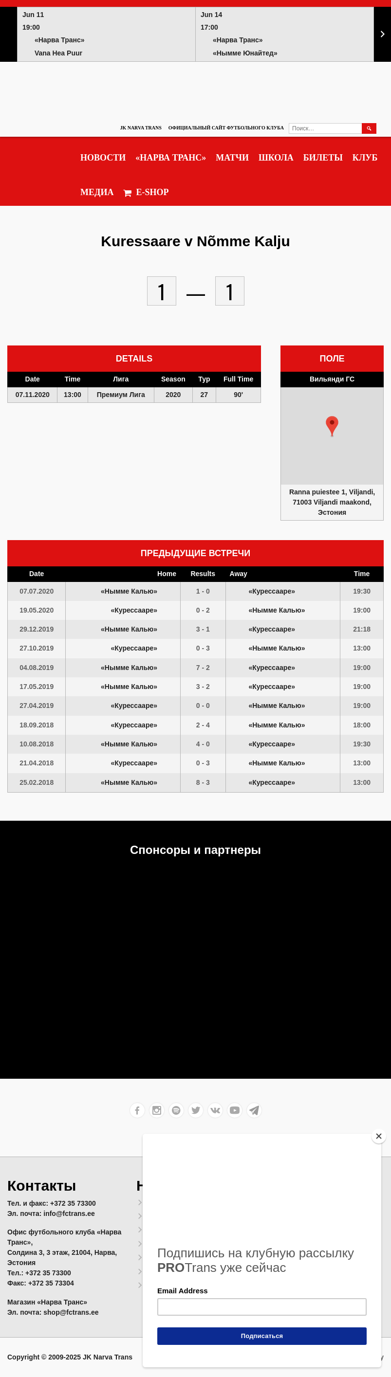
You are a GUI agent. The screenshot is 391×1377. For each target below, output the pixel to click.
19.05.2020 (36, 610)
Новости (103, 158)
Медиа (96, 192)
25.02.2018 (36, 782)
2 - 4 (203, 725)
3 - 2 (203, 686)
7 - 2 (203, 667)
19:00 (362, 610)
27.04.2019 (36, 705)
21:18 (362, 629)
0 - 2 (203, 610)
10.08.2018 (36, 744)
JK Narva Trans (140, 127)
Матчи (232, 158)
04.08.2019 (36, 667)
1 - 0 (203, 591)
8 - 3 (203, 782)
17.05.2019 (36, 686)
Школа (276, 158)
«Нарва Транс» (170, 158)
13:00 (362, 648)
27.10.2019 (36, 648)
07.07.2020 (36, 591)
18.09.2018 (36, 725)
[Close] (379, 1136)
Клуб (365, 158)
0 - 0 (203, 705)
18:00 (362, 725)
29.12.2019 (36, 629)
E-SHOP (145, 192)
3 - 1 (203, 629)
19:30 (362, 591)
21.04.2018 (36, 763)
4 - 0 (203, 744)
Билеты (323, 158)
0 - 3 (203, 648)
